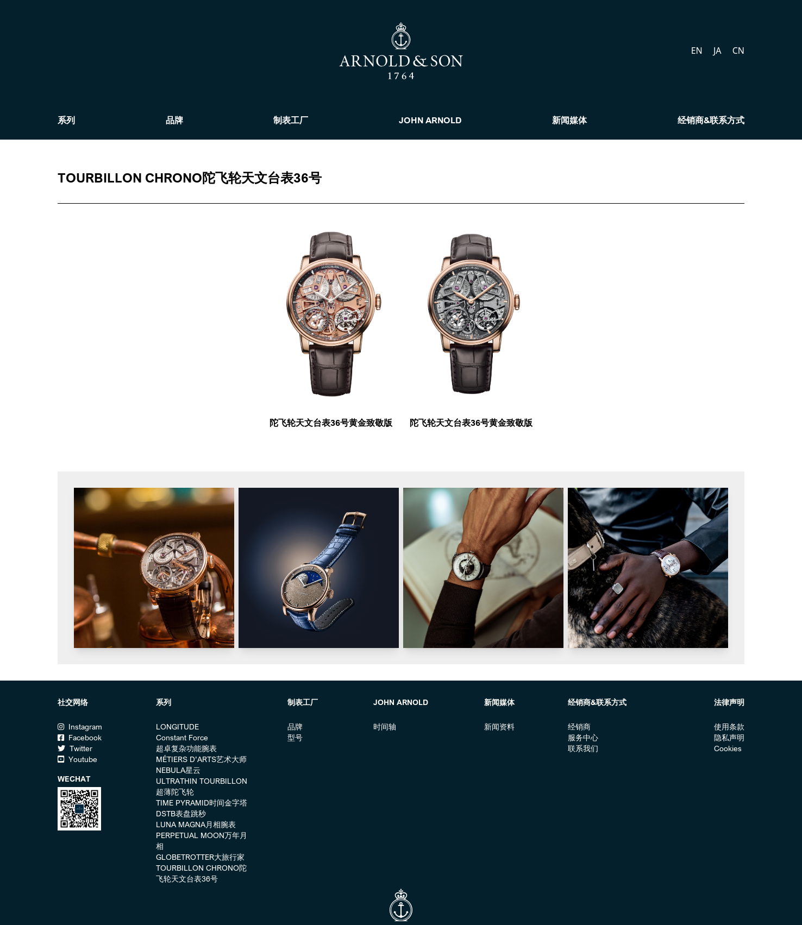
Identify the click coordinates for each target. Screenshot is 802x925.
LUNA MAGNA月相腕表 (196, 824)
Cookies (728, 748)
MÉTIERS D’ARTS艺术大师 (201, 759)
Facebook (80, 737)
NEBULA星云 (178, 770)
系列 (66, 120)
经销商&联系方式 (711, 120)
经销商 (579, 727)
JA (718, 50)
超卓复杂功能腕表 (186, 748)
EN (698, 50)
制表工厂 (290, 120)
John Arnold (430, 120)
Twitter (75, 748)
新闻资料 (499, 727)
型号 (295, 737)
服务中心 (583, 737)
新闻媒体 (569, 120)
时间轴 (384, 727)
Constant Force (182, 737)
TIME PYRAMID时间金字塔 (201, 803)
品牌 (174, 120)
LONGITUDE (177, 727)
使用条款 (729, 727)
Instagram (80, 727)
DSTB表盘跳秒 (181, 814)
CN (738, 50)
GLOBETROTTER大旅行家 (200, 857)
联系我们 (583, 748)
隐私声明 (729, 737)
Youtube (77, 759)
